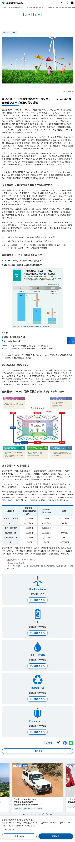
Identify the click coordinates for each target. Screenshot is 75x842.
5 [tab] (39, 814)
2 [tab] (27, 814)
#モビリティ (27, 809)
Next (47, 814)
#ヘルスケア (38, 809)
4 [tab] (35, 814)
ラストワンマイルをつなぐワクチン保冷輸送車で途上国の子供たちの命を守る (26, 802)
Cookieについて (10, 829)
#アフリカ (18, 809)
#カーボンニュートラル (10, 32)
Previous (43, 814)
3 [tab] (31, 814)
